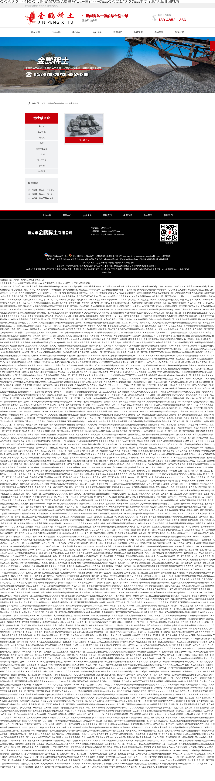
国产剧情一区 (89, 559)
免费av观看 (173, 503)
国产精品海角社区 (169, 585)
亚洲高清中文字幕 (49, 760)
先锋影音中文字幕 (155, 753)
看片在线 (64, 532)
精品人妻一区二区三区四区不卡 (46, 661)
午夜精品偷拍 (87, 575)
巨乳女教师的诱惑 (75, 539)
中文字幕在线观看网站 (151, 572)
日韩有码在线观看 (153, 559)
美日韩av (89, 378)
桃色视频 (71, 437)
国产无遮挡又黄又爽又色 (87, 437)
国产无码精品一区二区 (82, 677)
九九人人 (84, 661)
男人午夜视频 (179, 555)
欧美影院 (173, 549)
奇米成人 (156, 582)
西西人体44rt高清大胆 (22, 664)
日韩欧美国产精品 (193, 542)
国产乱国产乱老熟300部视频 (179, 457)
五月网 (53, 470)
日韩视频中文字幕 (81, 348)
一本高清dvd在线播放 (96, 766)
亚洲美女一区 (127, 513)
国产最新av (10, 756)
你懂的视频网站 (201, 309)
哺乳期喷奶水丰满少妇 (48, 523)
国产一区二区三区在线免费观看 (185, 654)
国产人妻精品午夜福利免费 (68, 549)
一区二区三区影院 (17, 555)
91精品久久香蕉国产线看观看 (38, 453)
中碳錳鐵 (41, 183)
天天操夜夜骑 (107, 625)
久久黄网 (36, 509)
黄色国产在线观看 (156, 473)
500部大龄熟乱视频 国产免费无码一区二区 (121, 532)
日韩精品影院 (209, 305)
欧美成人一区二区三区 (44, 644)
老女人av (131, 421)
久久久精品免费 (53, 615)
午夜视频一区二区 (9, 536)
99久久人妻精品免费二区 (141, 493)
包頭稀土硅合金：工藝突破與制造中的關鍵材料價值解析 (43, 202)
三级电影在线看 (158, 611)
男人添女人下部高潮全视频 (198, 371)
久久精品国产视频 (137, 519)
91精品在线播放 (180, 631)
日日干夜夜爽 (11, 667)
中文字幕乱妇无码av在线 (122, 407)
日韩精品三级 (145, 555)
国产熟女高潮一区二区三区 (17, 592)
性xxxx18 (76, 526)
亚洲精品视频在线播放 (135, 569)
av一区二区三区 (51, 332)
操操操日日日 (38, 309)
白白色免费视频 (74, 480)
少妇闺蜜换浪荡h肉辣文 (66, 700)
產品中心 (76, 32)
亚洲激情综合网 (42, 690)
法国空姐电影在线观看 (69, 427)
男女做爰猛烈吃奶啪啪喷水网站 (113, 658)
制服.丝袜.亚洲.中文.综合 (134, 559)
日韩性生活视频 (192, 552)
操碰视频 (198, 575)
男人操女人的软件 (190, 411)
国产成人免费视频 (201, 447)
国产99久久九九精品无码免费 (38, 750)
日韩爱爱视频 (74, 681)
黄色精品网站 (141, 753)
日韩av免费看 (55, 302)
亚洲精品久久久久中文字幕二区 (36, 312)
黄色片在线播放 (76, 572)
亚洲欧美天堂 (26, 348)
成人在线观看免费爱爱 (24, 500)
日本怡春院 (90, 486)
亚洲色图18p (177, 644)
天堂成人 (114, 355)
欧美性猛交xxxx (130, 644)
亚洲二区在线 (122, 335)
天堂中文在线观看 (13, 523)
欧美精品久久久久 (127, 592)
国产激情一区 (6, 299)
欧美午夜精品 (178, 519)
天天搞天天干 (98, 542)
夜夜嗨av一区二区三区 (175, 769)
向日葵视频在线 (125, 319)
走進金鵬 (56, 32)
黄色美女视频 (172, 730)
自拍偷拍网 (189, 733)
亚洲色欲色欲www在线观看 (135, 384)
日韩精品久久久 (176, 338)
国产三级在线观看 (38, 592)
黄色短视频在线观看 (137, 496)
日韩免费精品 (64, 760)
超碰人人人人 (17, 588)
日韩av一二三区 (193, 559)
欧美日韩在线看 (135, 434)
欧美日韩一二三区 (96, 667)
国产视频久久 (73, 305)
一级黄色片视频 (115, 644)
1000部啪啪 (92, 322)
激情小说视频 (46, 605)
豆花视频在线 (154, 644)
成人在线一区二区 (163, 345)
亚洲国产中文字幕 (137, 470)
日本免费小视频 (158, 730)
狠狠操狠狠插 (182, 500)
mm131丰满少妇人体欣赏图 (121, 638)
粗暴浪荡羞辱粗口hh (43, 536)
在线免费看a (143, 388)
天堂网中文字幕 (124, 430)
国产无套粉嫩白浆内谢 (99, 661)
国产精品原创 (61, 644)
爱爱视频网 (195, 740)
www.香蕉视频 (15, 621)
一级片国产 (75, 743)
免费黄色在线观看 (142, 611)
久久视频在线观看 (132, 572)
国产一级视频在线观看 (146, 427)
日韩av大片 (132, 536)
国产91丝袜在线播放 (116, 743)
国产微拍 (54, 355)
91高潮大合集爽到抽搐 (10, 470)
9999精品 (109, 707)
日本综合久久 (86, 490)
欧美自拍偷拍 (159, 328)
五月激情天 (8, 500)
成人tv (40, 342)
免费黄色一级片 (47, 776)
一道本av (25, 740)
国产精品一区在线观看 (80, 319)
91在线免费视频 (154, 424)
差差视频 (11, 532)
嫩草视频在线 (34, 753)
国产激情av (107, 299)
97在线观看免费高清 (133, 345)
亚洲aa (149, 746)
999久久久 (189, 546)
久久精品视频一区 (185, 381)
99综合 (80, 651)
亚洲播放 (31, 328)
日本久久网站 (191, 519)
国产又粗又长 (73, 631)
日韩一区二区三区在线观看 (20, 424)
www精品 (119, 690)
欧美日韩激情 (159, 750)
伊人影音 (209, 384)
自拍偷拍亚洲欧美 (202, 720)
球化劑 (41, 162)
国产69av (103, 309)
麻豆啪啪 (165, 496)
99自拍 (38, 539)
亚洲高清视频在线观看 (167, 427)
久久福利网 (191, 628)
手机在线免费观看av (60, 325)
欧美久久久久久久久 (206, 638)
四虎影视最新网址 (158, 457)
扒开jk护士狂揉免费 (56, 417)
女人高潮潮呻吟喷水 (154, 720)
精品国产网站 (164, 595)
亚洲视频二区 (147, 328)
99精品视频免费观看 (159, 483)
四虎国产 (137, 348)
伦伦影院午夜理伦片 (40, 355)
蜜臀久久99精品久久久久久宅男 (56, 730)
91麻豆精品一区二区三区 (14, 546)
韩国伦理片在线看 (95, 371)
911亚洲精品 (44, 565)
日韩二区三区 (39, 625)
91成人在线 (179, 513)
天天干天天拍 (132, 743)
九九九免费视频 (183, 690)
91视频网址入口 (57, 424)
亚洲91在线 (86, 750)
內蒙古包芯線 (132, 272)
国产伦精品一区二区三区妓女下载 (14, 434)
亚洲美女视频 (17, 477)
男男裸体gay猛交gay (174, 766)
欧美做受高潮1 (88, 740)
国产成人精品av (125, 509)
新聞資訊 (117, 32)
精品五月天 (193, 602)
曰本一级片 (29, 588)
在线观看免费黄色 (70, 302)
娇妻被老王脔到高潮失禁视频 (89, 299)
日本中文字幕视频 (189, 378)
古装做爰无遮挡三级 (33, 736)
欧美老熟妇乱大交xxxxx (73, 546)
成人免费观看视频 (161, 621)
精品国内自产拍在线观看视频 (88, 579)
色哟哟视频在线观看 (148, 595)
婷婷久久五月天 (75, 457)
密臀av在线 (116, 391)
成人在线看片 (104, 549)
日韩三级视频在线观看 (145, 592)
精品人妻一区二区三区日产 (65, 717)
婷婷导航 (49, 631)
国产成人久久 (143, 687)
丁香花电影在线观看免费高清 (59, 658)
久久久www (10, 338)
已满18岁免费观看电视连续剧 (155, 358)
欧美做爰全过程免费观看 (14, 483)
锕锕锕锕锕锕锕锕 (38, 516)
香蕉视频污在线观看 (45, 328)
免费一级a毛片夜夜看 (172, 315)
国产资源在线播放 (50, 585)
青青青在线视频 (129, 457)
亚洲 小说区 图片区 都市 (83, 611)
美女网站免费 (165, 332)
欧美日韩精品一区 (114, 351)
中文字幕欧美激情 (143, 539)
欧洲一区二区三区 (187, 710)
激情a (159, 677)
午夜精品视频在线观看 (135, 302)
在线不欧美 (69, 763)
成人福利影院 (70, 727)
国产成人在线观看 (200, 398)
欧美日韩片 (116, 437)
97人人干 (79, 756)
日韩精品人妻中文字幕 (34, 569)
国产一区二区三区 (73, 411)
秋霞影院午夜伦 (91, 473)
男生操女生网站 (74, 312)
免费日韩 (38, 766)
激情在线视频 (117, 598)
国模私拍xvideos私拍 (184, 664)
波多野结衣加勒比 (30, 523)
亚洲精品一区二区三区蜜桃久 (92, 516)
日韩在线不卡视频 (55, 727)
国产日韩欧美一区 (103, 407)
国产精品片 (43, 677)
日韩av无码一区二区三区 (189, 549)
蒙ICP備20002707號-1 (58, 268)
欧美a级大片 (195, 634)
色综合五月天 (180, 299)
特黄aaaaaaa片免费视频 (118, 470)
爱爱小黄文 (204, 407)
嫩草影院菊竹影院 (67, 391)
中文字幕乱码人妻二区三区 (119, 338)
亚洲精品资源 (17, 766)
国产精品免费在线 (24, 532)
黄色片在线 (179, 720)
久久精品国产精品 (21, 490)
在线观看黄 (105, 526)
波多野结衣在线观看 (53, 490)
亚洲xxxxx (146, 309)
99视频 (88, 444)
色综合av (121, 687)
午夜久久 (171, 552)
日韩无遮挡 (40, 743)
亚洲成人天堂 (138, 338)
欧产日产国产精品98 (145, 421)
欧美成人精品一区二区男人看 (58, 569)
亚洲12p (134, 483)
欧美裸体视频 (120, 371)
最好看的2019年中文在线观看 (88, 625)
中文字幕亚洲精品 (127, 355)
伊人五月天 (12, 460)
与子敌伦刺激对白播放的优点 (53, 480)
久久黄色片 (190, 526)
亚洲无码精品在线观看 (94, 756)
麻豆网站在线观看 (96, 634)
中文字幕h (135, 736)
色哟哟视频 (60, 733)
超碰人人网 (196, 592)
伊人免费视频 (26, 720)
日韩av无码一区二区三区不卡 (79, 641)
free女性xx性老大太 (179, 388)
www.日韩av (166, 773)
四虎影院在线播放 (52, 532)
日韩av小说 (153, 332)
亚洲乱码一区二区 (126, 763)
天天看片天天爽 (62, 319)
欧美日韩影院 (39, 546)
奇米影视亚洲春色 (39, 417)
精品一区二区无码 (77, 500)
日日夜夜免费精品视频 (192, 335)
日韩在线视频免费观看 (121, 684)
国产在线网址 (166, 631)
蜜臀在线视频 (26, 661)
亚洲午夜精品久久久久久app (118, 500)
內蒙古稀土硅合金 (102, 272)
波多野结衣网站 (49, 634)
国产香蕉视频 (129, 750)
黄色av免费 (208, 427)
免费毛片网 (34, 611)
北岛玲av (4, 621)
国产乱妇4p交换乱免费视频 (40, 638)
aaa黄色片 (168, 720)
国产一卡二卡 (187, 309)
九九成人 (74, 582)
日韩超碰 (62, 579)
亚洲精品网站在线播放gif (18, 516)
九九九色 (70, 542)
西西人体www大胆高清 (101, 480)
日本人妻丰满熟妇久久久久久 (44, 579)
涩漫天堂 (91, 401)
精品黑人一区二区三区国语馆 (83, 509)
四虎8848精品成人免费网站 (86, 398)
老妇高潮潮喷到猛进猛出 (36, 707)
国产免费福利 (201, 730)
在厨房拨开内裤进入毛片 (22, 552)
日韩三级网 (23, 611)
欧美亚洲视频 (161, 503)
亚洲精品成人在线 (24, 338)
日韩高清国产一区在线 (172, 572)
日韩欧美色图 (80, 463)
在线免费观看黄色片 (88, 467)
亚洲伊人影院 (162, 453)
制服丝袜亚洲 (46, 753)
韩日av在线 (103, 595)
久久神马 (58, 621)
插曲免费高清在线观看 (162, 555)
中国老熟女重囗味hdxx (149, 631)
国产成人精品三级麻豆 (179, 621)
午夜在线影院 (63, 769)
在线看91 (57, 404)
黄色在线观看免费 (13, 733)
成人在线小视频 (187, 618)
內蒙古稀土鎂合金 (118, 272)
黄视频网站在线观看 (88, 631)
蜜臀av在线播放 (68, 447)
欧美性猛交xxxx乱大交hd (90, 302)
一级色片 (135, 608)
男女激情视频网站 (85, 700)
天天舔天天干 (154, 365)
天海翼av (65, 582)
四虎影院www (87, 743)
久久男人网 (16, 625)
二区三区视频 (123, 493)
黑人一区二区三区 (79, 766)
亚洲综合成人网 (33, 361)
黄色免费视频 (202, 713)
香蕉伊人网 (82, 430)
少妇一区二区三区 (41, 424)
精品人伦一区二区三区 (118, 424)
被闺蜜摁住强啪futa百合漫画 (72, 720)
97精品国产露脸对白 (22, 440)
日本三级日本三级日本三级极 (120, 342)
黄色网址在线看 (66, 355)
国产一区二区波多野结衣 (11, 322)
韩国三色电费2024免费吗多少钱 (80, 345)
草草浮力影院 (99, 565)
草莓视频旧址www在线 (49, 503)
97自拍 (188, 384)
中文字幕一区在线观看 (196, 299)
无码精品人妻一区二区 (17, 371)
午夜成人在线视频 (75, 592)
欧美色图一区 (28, 322)
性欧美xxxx (183, 641)
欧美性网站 (79, 486)
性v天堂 (37, 648)
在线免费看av (95, 414)
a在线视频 (151, 677)
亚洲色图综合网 (149, 348)
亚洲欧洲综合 (59, 638)
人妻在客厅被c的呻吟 (123, 348)
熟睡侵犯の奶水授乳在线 (55, 641)
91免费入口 (172, 602)
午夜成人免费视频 (168, 381)
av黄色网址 (174, 592)
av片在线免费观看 (57, 618)
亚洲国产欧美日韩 (120, 440)
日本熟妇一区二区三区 (42, 697)
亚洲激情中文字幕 (160, 740)
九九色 (69, 348)
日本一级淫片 (186, 342)
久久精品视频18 (40, 315)
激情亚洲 (70, 605)
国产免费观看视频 (84, 361)
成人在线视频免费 (74, 417)
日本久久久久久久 (87, 523)
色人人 (162, 319)
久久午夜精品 (62, 773)
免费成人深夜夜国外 (20, 332)
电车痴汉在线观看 (198, 470)
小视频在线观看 (80, 654)
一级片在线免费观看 (93, 532)
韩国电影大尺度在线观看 (125, 427)
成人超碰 (129, 332)
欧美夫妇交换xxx (34, 730)
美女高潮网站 (58, 750)
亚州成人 (78, 506)
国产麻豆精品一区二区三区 (39, 513)
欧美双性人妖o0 (189, 493)
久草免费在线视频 (74, 733)
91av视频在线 (159, 325)
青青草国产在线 (40, 595)
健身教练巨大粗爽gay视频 (112, 302)
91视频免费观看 (173, 378)
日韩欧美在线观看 (78, 371)
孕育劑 (41, 176)
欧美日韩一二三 (34, 430)
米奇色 (140, 690)
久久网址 (97, 753)
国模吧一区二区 (69, 430)
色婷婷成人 (138, 562)
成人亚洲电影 (179, 348)
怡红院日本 (190, 467)
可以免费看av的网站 (196, 631)
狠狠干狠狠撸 (106, 328)
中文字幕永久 (86, 605)
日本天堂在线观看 (164, 407)
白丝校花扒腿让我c (138, 473)
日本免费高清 (143, 674)
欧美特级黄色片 (110, 430)
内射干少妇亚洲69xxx (114, 634)
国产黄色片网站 (37, 427)
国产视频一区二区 (104, 401)
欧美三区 (20, 569)
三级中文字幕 (91, 477)
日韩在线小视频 (62, 335)
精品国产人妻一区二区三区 (166, 756)
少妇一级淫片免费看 (149, 516)
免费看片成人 (28, 690)
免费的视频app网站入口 (168, 398)
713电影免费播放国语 (205, 467)
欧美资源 (158, 605)
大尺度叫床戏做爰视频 (26, 756)
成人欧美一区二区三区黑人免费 (174, 506)
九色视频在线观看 (196, 760)
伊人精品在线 (134, 312)
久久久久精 (99, 575)
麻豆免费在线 (146, 736)
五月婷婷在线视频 (52, 388)
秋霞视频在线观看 (80, 358)
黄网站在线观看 (193, 539)
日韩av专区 (182, 450)
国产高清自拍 (169, 463)
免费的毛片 (163, 338)
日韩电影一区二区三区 (138, 365)
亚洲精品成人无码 (25, 595)
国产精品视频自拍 (105, 427)
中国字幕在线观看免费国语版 (46, 529)
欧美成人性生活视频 (163, 421)
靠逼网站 (57, 430)
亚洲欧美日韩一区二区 (21, 309)
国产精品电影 (43, 526)
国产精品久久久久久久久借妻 (83, 769)
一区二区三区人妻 (169, 437)
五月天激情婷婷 (25, 404)
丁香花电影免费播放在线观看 (195, 325)
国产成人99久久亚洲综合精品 (43, 365)
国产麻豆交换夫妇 (75, 555)
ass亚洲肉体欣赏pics (197, 648)
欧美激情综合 (29, 618)
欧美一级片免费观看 (162, 562)
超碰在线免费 (60, 552)
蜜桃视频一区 (183, 740)
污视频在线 (143, 322)
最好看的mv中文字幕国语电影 (113, 315)
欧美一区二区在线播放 (198, 440)
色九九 (159, 651)
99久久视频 (151, 470)
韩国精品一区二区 (135, 305)
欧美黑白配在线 (182, 687)
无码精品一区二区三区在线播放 (200, 473)
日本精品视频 (151, 460)
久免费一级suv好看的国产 (42, 572)
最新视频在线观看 (136, 565)
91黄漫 (99, 486)
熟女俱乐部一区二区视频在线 (169, 684)
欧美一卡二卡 (11, 345)
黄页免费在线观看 (120, 480)
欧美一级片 (125, 608)
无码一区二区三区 (130, 506)
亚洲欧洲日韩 (172, 750)
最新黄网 (86, 562)
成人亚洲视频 (83, 351)
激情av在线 (62, 740)
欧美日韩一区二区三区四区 (44, 555)
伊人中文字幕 (78, 713)
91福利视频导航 (56, 677)
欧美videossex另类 (25, 460)
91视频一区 (162, 444)
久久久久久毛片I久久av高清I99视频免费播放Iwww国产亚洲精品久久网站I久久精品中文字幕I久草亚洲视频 (45, 296)
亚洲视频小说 (186, 615)
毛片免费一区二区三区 (132, 618)
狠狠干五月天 (58, 322)
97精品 (195, 569)
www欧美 (203, 654)
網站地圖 (167, 268)
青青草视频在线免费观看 (75, 424)
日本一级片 (78, 602)
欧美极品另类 (90, 572)
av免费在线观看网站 (148, 661)
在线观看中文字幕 (30, 299)
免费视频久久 (121, 358)
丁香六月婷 (95, 447)
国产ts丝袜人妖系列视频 (98, 779)
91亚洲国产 (205, 549)
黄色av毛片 (62, 667)
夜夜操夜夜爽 (149, 697)
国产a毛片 (182, 602)
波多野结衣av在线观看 (116, 421)
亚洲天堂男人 (80, 328)
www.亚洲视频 (49, 740)
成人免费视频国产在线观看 (184, 773)
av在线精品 (82, 727)
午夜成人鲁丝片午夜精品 (20, 572)
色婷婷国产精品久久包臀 (110, 463)
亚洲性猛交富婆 (100, 342)
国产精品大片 (19, 684)
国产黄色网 (198, 391)
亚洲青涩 (174, 658)
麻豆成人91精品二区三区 (103, 490)
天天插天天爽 (205, 602)
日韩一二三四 (87, 529)
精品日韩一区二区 (32, 769)
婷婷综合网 (204, 661)
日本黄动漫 (123, 555)
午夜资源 (176, 516)
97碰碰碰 (181, 585)
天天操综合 (75, 529)
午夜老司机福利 (168, 467)
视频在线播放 (185, 625)
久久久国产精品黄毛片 (157, 602)
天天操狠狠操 (11, 414)
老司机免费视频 (37, 631)
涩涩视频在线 (19, 506)
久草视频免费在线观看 (46, 486)
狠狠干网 (175, 618)
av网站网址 (58, 536)
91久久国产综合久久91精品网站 (96, 325)
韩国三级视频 (78, 444)
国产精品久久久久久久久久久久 (161, 704)
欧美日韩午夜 (208, 355)
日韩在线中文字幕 (15, 503)
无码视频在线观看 (107, 335)
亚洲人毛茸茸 (13, 628)
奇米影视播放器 (133, 299)
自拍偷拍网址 (79, 381)
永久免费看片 (90, 506)
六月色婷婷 (22, 480)
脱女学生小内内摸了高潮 (201, 690)
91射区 (178, 358)
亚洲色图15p (89, 421)
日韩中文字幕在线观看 (56, 592)
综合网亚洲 (106, 753)
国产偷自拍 (47, 430)
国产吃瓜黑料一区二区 (135, 378)
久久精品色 (110, 723)
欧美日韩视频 (198, 516)
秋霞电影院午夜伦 (151, 713)
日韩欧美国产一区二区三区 (111, 582)
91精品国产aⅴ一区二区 (93, 733)
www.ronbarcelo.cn (140, 268)
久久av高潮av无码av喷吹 (45, 463)
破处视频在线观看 (137, 486)
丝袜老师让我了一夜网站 (35, 615)
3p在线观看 (146, 641)
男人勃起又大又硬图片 (95, 713)
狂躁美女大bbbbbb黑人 (32, 634)
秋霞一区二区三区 (36, 371)
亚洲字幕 (183, 319)
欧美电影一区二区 (174, 325)
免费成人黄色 (154, 500)
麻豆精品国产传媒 (84, 608)
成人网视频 (157, 641)
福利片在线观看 (33, 473)
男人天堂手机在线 (144, 750)
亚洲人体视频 (195, 355)
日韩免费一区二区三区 (135, 634)
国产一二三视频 (170, 641)
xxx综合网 (188, 727)
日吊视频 (102, 467)
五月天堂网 (150, 407)
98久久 (62, 503)
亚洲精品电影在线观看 (157, 710)
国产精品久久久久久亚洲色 (48, 654)
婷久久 (168, 526)
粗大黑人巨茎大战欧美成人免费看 (193, 374)
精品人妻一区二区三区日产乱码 (136, 450)
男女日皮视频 (160, 430)
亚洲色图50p (48, 319)
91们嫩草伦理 (180, 776)
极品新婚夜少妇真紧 (75, 378)
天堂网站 (192, 486)
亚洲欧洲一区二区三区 (43, 338)
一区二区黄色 (13, 661)
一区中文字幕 (116, 618)
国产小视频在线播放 (130, 602)
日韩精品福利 (61, 539)
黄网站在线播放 (202, 733)
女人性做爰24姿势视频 (172, 746)
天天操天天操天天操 (66, 634)
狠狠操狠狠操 (28, 760)
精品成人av (38, 532)
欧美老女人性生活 (201, 615)
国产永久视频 (172, 648)
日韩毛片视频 (75, 562)
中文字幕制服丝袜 (92, 602)
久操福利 (30, 644)
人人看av (129, 381)
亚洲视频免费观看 (201, 704)
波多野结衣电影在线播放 (200, 394)
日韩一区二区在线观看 (195, 677)
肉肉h (9, 631)
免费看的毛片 (41, 500)
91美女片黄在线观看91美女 (136, 628)
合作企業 (97, 32)
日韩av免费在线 (184, 671)
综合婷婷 (148, 562)
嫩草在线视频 (151, 338)
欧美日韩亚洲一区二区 (36, 506)
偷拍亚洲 (117, 539)
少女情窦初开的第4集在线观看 (160, 513)
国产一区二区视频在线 (126, 717)
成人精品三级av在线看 (119, 595)
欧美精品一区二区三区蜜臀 (156, 417)
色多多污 (170, 328)
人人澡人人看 (46, 713)
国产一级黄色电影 (22, 496)
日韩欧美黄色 (135, 447)
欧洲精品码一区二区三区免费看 (161, 401)
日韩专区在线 (104, 437)
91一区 (79, 519)
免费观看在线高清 (74, 342)
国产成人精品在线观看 (78, 667)
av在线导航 (122, 467)
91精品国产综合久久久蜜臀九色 (46, 582)
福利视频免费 (15, 368)
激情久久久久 (208, 388)
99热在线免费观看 (148, 299)
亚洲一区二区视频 (52, 720)
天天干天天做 (97, 417)
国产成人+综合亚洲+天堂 (60, 358)
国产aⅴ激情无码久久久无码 (97, 638)
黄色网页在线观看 (167, 723)
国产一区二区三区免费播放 (151, 608)
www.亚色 (173, 483)
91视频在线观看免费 (84, 690)
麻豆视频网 (48, 493)
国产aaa (201, 332)
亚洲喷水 (88, 539)
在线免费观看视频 (73, 750)
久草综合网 (97, 605)
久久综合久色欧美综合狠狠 (173, 628)
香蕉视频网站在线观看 (28, 421)
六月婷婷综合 (95, 368)
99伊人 (130, 588)
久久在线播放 (172, 674)
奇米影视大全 (48, 374)
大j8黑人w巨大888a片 (58, 575)
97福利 (50, 621)
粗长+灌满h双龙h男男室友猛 (26, 651)
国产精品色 (22, 447)
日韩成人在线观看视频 (156, 368)
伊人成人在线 (193, 707)
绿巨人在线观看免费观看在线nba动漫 (186, 305)
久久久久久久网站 (38, 434)
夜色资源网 (44, 437)
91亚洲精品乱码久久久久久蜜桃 (197, 644)
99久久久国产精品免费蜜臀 (150, 463)
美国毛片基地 (194, 351)
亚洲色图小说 (209, 532)
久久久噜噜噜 (86, 526)
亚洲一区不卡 (49, 736)
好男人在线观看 (108, 615)
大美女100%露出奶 (88, 427)
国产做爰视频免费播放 (158, 529)
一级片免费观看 (91, 674)
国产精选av (131, 687)
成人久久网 (192, 651)
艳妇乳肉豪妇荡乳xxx (25, 562)
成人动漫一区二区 (88, 496)
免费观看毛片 (63, 743)
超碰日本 (7, 394)
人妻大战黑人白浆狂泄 (178, 394)
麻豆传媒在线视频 (32, 477)
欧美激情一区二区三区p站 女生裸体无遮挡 (81, 621)
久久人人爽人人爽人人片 (173, 677)
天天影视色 (25, 417)
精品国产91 (135, 516)
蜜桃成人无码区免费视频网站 (67, 710)
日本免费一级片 (29, 444)
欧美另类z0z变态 (78, 648)
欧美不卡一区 (71, 513)
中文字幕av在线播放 (86, 723)
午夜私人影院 (198, 523)
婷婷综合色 (151, 569)
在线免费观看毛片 (127, 651)
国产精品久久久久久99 (111, 681)
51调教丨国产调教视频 (169, 404)
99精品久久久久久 (206, 378)
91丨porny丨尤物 (136, 621)
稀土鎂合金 (41, 169)
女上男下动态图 (37, 332)
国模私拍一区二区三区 (49, 421)
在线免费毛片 (140, 638)
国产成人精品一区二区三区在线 (122, 700)
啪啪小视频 (87, 457)
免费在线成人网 (62, 371)
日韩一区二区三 (83, 746)
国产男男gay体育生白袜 (112, 368)
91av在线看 (142, 710)
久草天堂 (201, 486)
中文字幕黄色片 (134, 358)
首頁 (43, 103)
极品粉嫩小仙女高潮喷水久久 (95, 519)
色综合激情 (18, 391)
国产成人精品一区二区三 (164, 736)
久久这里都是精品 (46, 335)
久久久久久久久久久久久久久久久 (78, 536)
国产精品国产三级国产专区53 (159, 519)
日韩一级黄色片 (96, 358)
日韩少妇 (204, 694)
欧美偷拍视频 (179, 407)
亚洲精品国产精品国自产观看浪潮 (14, 407)
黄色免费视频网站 (86, 704)
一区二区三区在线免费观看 (91, 332)
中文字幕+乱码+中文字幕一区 (147, 381)
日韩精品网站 (99, 361)
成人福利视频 (17, 302)
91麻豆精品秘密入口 (118, 496)
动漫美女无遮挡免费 (100, 746)
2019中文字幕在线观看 (183, 322)
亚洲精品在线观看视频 (115, 667)
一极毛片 (132, 440)
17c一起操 (24, 427)
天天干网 (180, 552)
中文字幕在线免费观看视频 (98, 598)
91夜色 (95, 444)
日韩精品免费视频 (55, 407)
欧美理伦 (140, 460)
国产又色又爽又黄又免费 (181, 447)
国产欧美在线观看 (139, 500)
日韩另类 (100, 723)
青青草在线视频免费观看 (51, 361)
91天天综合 (16, 760)
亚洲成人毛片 (185, 523)
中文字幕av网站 (91, 493)
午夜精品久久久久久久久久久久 (168, 490)
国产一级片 (170, 611)
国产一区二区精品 (93, 546)
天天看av (62, 437)
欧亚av (198, 756)
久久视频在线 (202, 776)
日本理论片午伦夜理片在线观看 (155, 447)
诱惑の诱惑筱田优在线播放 (185, 638)
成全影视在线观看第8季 (97, 424)
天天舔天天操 (168, 424)
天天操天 (69, 328)
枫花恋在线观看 (193, 585)
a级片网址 (95, 315)
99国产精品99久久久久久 (192, 480)
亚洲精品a (142, 644)
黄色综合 (194, 328)
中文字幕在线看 (164, 384)
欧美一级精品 (36, 493)
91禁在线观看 (105, 434)
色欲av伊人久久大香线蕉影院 (79, 374)
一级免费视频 (73, 450)
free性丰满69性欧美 (153, 477)
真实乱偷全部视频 (167, 707)
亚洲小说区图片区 (109, 546)
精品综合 (96, 588)
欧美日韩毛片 (74, 575)
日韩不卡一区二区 (106, 322)
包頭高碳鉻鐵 (152, 272)
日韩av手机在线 (154, 496)
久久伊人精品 (185, 398)
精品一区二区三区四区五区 (191, 605)
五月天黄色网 (85, 388)
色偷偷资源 (27, 398)
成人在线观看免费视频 (63, 628)
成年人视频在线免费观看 (81, 730)
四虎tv (171, 358)
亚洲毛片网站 (128, 539)
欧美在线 (189, 720)
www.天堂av (67, 694)
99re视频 (205, 634)
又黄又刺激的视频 (135, 625)
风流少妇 (112, 641)
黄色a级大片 (203, 414)
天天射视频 (193, 763)
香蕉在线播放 (58, 368)
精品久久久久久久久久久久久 (115, 486)
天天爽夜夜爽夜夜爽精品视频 (151, 694)
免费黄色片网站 (33, 483)
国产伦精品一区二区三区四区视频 (73, 414)
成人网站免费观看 (34, 519)
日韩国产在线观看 (123, 648)
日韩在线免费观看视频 (57, 434)
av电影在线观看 (99, 411)
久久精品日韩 (193, 437)
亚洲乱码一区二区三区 (192, 684)
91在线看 (9, 651)
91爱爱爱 (13, 358)
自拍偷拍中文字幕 (165, 348)
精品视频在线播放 (86, 585)
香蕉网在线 (58, 753)
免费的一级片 (168, 588)
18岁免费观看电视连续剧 (54, 342)
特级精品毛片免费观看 (184, 579)
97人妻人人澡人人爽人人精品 (107, 513)
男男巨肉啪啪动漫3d (116, 671)
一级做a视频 (66, 654)
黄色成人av (132, 756)
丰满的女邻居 (143, 457)
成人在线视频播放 (98, 319)
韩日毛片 (97, 457)
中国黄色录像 (97, 562)
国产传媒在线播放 (135, 615)
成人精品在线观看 (11, 467)
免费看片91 (141, 552)
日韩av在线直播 (163, 569)
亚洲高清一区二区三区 (127, 549)
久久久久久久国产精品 (134, 598)
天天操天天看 (52, 394)
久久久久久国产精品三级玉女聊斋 (139, 503)
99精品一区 (160, 671)
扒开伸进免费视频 (55, 674)
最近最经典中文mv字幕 (155, 378)
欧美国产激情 (112, 611)
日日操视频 (67, 404)
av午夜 (153, 733)
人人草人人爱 (182, 463)
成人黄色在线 (92, 644)
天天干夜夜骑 (75, 773)
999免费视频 (146, 411)
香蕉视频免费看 (37, 490)
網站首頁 (35, 32)
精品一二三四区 (70, 407)
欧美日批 (53, 437)
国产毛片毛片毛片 (110, 483)
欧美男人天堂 (128, 727)
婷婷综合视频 (150, 453)
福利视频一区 (122, 447)
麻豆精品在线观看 (34, 684)
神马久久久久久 (52, 427)
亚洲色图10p (94, 615)
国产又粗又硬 (84, 365)
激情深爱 (26, 365)
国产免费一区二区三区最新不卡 (180, 667)
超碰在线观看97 (79, 569)
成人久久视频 (195, 463)
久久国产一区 (124, 575)
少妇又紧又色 (71, 723)
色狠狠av (21, 536)
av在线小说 (106, 684)
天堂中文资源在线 (165, 299)
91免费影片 (121, 394)
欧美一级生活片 (31, 503)
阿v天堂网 (63, 523)
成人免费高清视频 (182, 582)
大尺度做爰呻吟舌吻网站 (77, 671)
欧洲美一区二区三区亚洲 (75, 598)
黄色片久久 (47, 687)
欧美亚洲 (70, 579)
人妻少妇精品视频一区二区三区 (59, 602)
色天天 (3, 460)
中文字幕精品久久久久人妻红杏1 (123, 779)
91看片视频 (142, 526)
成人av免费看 (33, 598)
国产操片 (65, 661)
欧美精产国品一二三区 (114, 332)
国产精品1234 (155, 467)
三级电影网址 (95, 483)
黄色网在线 (51, 516)
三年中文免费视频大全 (50, 447)
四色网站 (36, 605)
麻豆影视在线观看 (200, 608)
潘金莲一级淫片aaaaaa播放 (124, 401)
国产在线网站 (26, 509)
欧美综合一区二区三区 (111, 602)
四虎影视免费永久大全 (67, 351)
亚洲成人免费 (100, 743)
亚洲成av (61, 348)
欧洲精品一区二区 (41, 398)
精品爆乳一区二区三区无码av (123, 526)
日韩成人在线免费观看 (28, 358)
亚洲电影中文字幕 (165, 361)
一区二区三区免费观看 (107, 404)
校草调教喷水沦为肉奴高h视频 (188, 401)
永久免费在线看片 (184, 704)
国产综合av (183, 648)
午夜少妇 (166, 388)
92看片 (109, 677)
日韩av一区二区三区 (69, 388)
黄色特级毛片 (168, 559)
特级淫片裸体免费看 (98, 671)
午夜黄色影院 (116, 384)
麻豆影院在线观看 (66, 625)
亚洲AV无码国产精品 (105, 523)
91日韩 (83, 401)
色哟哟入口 (144, 483)
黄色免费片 (65, 766)
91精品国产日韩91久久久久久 (68, 776)
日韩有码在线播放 (65, 486)
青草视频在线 (204, 338)
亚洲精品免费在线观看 (156, 552)
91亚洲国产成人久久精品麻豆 (51, 763)
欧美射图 (131, 552)
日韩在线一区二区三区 (60, 648)
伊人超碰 (86, 417)
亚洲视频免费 (124, 404)
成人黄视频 (26, 355)
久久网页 (193, 414)
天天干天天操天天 (11, 776)
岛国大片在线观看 (11, 713)
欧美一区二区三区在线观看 (12, 559)
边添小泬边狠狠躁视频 (189, 503)
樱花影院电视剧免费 (197, 717)
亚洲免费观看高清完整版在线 (199, 477)
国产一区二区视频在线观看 (48, 381)
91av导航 (122, 756)
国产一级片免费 (173, 368)
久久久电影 (119, 378)
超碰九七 (176, 309)
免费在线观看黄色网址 (145, 651)
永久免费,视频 (178, 539)
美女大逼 (86, 315)
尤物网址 (35, 368)
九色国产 (17, 299)
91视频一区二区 (201, 727)
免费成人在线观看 (120, 434)
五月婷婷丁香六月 (129, 542)
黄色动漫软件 (143, 717)
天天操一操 (96, 355)
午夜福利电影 (34, 447)
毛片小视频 (58, 697)
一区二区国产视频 (65, 463)
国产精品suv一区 (135, 658)
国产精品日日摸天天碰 (103, 552)
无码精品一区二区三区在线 (30, 687)
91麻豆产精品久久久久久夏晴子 (144, 404)
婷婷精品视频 (123, 641)
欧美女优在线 (75, 315)
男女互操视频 (155, 628)
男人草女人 (77, 658)
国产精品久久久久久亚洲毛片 (159, 638)
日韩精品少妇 (92, 648)
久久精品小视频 (91, 434)
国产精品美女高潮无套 (138, 467)
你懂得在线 (5, 477)
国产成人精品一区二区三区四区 (185, 562)
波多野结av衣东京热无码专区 (145, 319)
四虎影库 (97, 641)
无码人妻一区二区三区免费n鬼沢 (84, 335)
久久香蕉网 (27, 549)
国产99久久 (133, 555)
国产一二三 (41, 562)
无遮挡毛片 (85, 450)
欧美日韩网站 (30, 302)
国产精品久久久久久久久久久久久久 (45, 694)
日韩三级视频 (157, 575)
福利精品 (131, 766)
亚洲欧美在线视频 (164, 434)
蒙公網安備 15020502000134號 (87, 268)
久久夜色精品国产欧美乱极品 (153, 371)
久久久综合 (87, 312)
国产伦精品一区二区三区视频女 (181, 444)
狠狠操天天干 (98, 374)
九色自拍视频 (181, 486)
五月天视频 (44, 496)
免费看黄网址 (120, 552)
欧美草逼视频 (59, 605)
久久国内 (100, 769)
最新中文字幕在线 (158, 667)
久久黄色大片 (158, 335)
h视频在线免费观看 (177, 417)
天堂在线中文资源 (102, 585)
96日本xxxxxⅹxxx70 (96, 727)
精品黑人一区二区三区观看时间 (74, 615)
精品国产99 (206, 585)
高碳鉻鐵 (41, 134)
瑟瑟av (203, 361)
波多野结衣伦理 (75, 740)
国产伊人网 (101, 421)
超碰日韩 (121, 704)
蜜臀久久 (22, 345)
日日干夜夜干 (204, 506)
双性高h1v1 (5, 332)
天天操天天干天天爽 (66, 756)
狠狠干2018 (34, 779)
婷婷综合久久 (56, 496)
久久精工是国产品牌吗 (178, 302)
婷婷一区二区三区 (202, 322)
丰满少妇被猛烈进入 (62, 687)
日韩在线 (174, 496)
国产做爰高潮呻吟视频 (141, 575)
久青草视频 (95, 348)
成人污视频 (150, 684)
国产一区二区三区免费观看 (174, 477)
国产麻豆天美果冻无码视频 (126, 322)
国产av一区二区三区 (138, 424)
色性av (37, 760)
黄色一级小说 (184, 483)
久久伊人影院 (174, 480)
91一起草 (159, 342)
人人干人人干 (205, 569)
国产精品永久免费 (129, 694)
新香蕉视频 (70, 608)
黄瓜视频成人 (192, 407)
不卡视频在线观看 (82, 355)
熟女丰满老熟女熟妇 (28, 575)
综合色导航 (26, 411)
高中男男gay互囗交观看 (126, 453)
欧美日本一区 (93, 463)
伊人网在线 (119, 529)
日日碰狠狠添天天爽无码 (14, 750)
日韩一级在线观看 (190, 358)
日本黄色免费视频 (113, 727)
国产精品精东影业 (173, 335)
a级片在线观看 (172, 536)
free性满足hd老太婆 (93, 503)
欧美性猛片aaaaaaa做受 (134, 664)
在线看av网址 (197, 457)
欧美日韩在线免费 (28, 381)
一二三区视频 (115, 694)
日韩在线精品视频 (165, 391)
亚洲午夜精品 (41, 457)
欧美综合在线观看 (180, 345)
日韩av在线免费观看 (27, 378)
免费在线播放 (132, 523)
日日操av (156, 585)
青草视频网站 (125, 483)
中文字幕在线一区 (51, 766)
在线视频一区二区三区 (55, 345)
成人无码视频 (57, 684)
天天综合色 (121, 615)
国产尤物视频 (55, 690)
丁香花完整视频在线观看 (196, 513)
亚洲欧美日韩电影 (180, 532)
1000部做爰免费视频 (31, 542)
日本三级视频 (19, 453)
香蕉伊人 (9, 496)
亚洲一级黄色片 (151, 681)
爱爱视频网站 (197, 700)
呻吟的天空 (180, 559)
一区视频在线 (69, 361)
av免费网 (37, 348)
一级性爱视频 (206, 552)
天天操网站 (91, 404)
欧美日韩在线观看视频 (45, 700)
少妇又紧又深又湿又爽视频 (107, 710)
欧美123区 (199, 667)
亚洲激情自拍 (154, 437)
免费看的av (49, 371)
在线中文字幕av (69, 309)
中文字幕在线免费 (128, 398)
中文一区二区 (99, 677)
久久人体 (118, 750)
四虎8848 (63, 299)
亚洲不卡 (183, 496)
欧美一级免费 (121, 490)
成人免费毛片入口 (197, 434)
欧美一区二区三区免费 (192, 315)
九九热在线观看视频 (62, 713)
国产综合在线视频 (30, 773)
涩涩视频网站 (60, 493)
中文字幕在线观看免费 (21, 605)
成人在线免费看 (104, 440)
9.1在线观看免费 (116, 628)
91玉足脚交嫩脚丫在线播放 (23, 457)
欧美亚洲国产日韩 (153, 664)
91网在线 (26, 368)
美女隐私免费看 (182, 328)
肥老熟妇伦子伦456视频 (17, 717)
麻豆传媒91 (108, 733)
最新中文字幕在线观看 (95, 500)
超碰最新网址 (141, 437)
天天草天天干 (149, 345)
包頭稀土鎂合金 (77, 272)
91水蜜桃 (144, 529)
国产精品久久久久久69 (28, 335)
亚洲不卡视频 (9, 746)
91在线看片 (173, 710)
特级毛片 (157, 746)
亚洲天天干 (30, 351)
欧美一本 (71, 299)
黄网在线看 (203, 651)
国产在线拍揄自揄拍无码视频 (190, 427)
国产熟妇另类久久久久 (15, 585)
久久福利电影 (59, 542)
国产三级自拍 (60, 450)
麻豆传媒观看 (153, 763)
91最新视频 (117, 677)
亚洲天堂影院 (14, 677)
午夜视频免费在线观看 (10, 355)
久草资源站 (151, 361)
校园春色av (113, 305)
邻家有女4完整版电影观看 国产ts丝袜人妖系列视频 (81, 394)
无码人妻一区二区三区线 (25, 674)
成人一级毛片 (22, 602)
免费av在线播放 (200, 664)
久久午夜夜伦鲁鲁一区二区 (31, 641)
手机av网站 (141, 361)
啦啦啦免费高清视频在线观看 (157, 305)
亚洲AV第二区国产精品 (204, 618)
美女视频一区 (104, 477)
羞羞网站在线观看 (94, 381)
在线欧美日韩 (47, 509)
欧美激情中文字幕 (158, 674)
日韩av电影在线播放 (107, 493)
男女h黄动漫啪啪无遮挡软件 (19, 697)
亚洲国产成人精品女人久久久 (64, 704)
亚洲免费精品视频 (75, 434)
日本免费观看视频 (71, 496)
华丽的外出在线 (10, 335)
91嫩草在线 (128, 677)
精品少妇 (45, 470)
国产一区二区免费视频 (13, 769)
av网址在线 (208, 605)
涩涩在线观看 (192, 348)
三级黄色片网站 (44, 444)
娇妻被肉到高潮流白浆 (120, 473)
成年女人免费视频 (190, 572)
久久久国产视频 (153, 414)
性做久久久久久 (88, 710)
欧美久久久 (108, 371)
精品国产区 (83, 368)
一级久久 (13, 450)
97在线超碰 (186, 365)
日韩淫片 (38, 374)
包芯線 (41, 127)
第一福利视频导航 (104, 559)
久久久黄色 (168, 700)
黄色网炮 (13, 463)
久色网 (180, 733)
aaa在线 (53, 348)
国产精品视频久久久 (36, 345)
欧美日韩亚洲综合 (152, 351)
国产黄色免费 (46, 611)
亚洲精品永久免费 (43, 322)
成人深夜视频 (200, 766)
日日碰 (211, 430)
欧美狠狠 (182, 437)
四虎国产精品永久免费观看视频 (51, 608)
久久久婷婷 (181, 651)
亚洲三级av (117, 559)
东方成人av (188, 766)
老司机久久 (120, 523)
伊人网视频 (5, 430)
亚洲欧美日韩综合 (71, 490)
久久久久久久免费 (137, 720)
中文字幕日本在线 (133, 325)
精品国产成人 (6, 391)
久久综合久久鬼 (20, 513)
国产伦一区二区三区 (23, 529)
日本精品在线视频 (21, 681)
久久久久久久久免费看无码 (168, 697)
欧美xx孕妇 (52, 500)
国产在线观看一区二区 (108, 773)
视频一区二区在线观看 (155, 565)
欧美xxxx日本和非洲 (56, 671)
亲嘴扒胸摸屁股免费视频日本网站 (128, 760)
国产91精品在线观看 (204, 750)
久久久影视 (185, 592)
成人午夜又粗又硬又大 (44, 588)
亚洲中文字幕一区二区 (139, 480)
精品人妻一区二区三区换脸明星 (32, 414)
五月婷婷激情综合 (84, 707)
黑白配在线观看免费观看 (175, 473)
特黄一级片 (135, 641)
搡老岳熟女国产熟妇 (99, 694)
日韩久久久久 (113, 398)
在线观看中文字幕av (175, 546)
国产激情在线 (171, 565)
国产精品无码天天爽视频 (114, 381)
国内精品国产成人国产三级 (193, 598)
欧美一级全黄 (11, 687)
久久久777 (86, 480)
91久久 (113, 549)
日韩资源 (4, 424)
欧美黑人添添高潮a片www (97, 618)
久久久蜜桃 (44, 358)
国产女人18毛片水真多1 (107, 509)
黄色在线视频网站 (105, 572)
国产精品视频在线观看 (41, 411)
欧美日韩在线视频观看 (30, 713)
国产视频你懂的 (190, 338)
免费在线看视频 (171, 625)
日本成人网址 (22, 746)
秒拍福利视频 (185, 536)
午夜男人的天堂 (143, 730)
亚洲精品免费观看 (13, 384)
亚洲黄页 (17, 444)
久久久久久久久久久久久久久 (156, 615)
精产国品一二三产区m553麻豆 (113, 588)
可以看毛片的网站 (107, 648)
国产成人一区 (178, 384)
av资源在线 (142, 440)
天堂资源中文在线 (128, 710)
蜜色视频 (70, 638)
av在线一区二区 (80, 779)
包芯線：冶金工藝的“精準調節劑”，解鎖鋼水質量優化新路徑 (43, 211)
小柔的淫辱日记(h (98, 351)
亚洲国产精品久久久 (158, 480)
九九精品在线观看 (197, 345)
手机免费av (74, 470)
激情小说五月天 (40, 671)
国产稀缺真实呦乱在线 (189, 674)
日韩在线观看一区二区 (23, 401)
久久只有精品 (205, 348)
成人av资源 (28, 766)
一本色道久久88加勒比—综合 (79, 552)
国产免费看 (60, 374)
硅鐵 (41, 148)
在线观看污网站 (197, 424)
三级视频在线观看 (190, 529)
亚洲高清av (70, 707)
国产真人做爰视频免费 (58, 315)
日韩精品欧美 (164, 618)
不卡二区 (191, 776)
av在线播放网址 (109, 704)
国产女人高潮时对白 (76, 477)
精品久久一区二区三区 (200, 483)
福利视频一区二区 (14, 618)
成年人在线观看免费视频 (107, 651)
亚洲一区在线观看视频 (137, 394)
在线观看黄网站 (23, 493)
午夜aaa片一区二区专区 (17, 638)
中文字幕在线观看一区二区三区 (125, 444)
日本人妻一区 (52, 625)
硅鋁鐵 (41, 141)
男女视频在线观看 (64, 779)
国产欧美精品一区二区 (112, 457)
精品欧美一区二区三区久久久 (187, 361)
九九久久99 (102, 338)
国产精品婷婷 (50, 549)
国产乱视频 (63, 500)
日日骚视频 (119, 569)
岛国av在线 (38, 664)
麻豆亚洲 (155, 509)
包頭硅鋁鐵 (163, 272)
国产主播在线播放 (132, 328)
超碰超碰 (45, 648)
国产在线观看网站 (24, 723)
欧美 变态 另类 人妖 (76, 644)
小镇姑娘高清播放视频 (48, 299)
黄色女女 (149, 430)
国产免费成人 (187, 575)
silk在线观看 (139, 407)
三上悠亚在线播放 (173, 493)
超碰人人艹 (10, 569)
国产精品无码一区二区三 (57, 562)
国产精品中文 (111, 575)
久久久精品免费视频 (10, 641)
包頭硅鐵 (142, 272)
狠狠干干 (201, 493)
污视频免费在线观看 (201, 736)
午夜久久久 (147, 325)
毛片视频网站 (13, 720)
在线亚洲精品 (105, 444)
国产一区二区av (89, 440)
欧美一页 (32, 486)
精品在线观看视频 (144, 654)
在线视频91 (59, 328)
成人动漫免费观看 (135, 315)
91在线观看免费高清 (68, 585)
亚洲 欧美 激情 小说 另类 (71, 559)
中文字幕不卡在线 (130, 463)
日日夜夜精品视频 (89, 776)
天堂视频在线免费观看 (30, 470)
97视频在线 (121, 766)
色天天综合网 (113, 411)
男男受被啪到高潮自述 (104, 345)
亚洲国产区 (174, 615)
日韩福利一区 (143, 733)
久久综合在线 (116, 661)
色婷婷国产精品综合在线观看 (159, 355)
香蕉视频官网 (15, 365)
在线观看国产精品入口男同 (64, 651)
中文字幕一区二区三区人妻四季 (83, 460)
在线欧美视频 (48, 539)
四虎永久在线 (32, 437)
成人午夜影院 (119, 299)
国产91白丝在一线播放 (26, 342)
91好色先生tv (194, 319)
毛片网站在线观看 (59, 312)
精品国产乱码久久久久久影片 (201, 641)
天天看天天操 (131, 388)
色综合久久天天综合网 (32, 733)
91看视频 (63, 681)
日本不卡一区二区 (119, 417)
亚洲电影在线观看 (160, 549)
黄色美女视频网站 (26, 463)
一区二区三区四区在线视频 (51, 598)
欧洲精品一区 (44, 325)
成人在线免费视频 (175, 727)
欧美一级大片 (134, 769)
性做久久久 (209, 457)
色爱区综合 (125, 740)
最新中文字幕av (187, 312)
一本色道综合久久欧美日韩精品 (192, 753)
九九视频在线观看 (86, 513)
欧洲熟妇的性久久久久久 (102, 388)
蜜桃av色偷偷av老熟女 (33, 388)
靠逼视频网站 (6, 388)
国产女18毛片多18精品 (94, 555)
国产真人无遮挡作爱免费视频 (184, 332)
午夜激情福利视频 (85, 717)
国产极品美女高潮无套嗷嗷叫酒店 (200, 555)
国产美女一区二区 (181, 434)
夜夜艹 (96, 526)
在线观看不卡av (14, 542)
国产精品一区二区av (38, 681)
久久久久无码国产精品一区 (48, 559)
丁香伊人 (111, 766)
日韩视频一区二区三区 (147, 398)
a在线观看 (134, 595)
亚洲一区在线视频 (75, 473)
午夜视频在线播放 (200, 671)
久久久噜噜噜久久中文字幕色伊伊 (107, 730)
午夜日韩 (185, 634)
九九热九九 (171, 671)
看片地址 (106, 355)
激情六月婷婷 (9, 526)
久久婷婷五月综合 (172, 575)
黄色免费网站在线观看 (121, 477)
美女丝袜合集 (103, 496)
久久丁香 (119, 345)
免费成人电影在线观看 (189, 694)
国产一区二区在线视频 (74, 674)
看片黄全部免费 (202, 546)
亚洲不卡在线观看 (86, 407)
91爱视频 (110, 690)
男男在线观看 (167, 582)
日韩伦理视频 (159, 536)
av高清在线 (37, 319)
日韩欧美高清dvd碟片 (9, 381)
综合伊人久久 (178, 526)
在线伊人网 (79, 638)
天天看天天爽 (43, 302)
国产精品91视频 (147, 532)
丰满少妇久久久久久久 (133, 351)
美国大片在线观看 (203, 312)
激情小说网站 (111, 555)
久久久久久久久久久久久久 (170, 661)
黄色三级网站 (149, 434)
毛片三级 (203, 430)
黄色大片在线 (149, 671)
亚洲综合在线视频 (34, 585)
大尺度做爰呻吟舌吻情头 (156, 302)
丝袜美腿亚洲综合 (54, 546)
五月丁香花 (69, 588)
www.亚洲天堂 (73, 384)
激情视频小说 (133, 371)
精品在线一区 (26, 582)
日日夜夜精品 (79, 404)
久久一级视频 (100, 690)
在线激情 (172, 740)
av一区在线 (43, 575)
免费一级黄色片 (145, 536)
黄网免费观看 (98, 707)
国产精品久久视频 (17, 707)
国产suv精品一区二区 (57, 457)
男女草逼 (183, 717)
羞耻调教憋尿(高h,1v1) (90, 684)
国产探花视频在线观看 (104, 378)
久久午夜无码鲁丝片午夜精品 (18, 579)
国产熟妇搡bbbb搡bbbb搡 (116, 769)
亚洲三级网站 (46, 651)
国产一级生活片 (44, 467)
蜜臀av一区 (38, 549)
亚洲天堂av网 (159, 648)
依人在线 (191, 450)
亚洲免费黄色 (102, 506)
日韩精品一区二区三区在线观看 (114, 621)
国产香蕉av (8, 440)
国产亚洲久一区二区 (166, 690)
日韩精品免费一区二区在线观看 (100, 569)
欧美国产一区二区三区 (117, 312)
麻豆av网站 (134, 335)
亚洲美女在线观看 (152, 598)
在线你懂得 (12, 325)
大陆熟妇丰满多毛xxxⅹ (90, 681)
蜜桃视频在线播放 (48, 483)
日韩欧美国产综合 (89, 773)
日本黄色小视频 (155, 440)
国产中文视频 (34, 480)
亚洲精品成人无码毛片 (103, 608)
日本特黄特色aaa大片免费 (23, 394)
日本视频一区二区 (17, 519)
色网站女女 (14, 582)
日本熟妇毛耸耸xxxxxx (43, 401)
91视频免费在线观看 (159, 717)
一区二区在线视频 (145, 756)
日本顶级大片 (46, 542)
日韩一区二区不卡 (113, 542)
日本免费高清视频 (139, 776)
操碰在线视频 (198, 384)
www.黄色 (116, 450)
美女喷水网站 (150, 690)
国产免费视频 (13, 417)
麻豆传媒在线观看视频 (144, 342)
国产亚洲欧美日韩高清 (75, 618)
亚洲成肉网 (87, 342)
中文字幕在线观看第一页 (99, 391)
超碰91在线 (113, 592)
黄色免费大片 (145, 506)
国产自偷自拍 (102, 628)
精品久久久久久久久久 (132, 391)
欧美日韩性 (87, 411)
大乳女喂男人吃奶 (172, 608)
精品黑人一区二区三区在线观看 (94, 305)
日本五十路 (51, 743)
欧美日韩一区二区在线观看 (64, 453)
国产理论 (21, 437)
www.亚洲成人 (69, 565)
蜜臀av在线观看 (168, 500)
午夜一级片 (178, 421)
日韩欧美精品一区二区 (69, 332)
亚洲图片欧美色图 (188, 697)
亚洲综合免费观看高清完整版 (53, 477)
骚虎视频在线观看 (198, 368)
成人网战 (107, 450)
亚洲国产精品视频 (186, 730)
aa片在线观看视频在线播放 (26, 565)
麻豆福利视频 (128, 437)
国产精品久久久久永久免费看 (102, 453)
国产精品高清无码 (181, 470)
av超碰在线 (37, 440)
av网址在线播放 (171, 694)
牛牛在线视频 (140, 513)
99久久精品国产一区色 (46, 351)
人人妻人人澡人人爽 (107, 631)
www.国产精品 (169, 651)
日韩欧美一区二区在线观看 (71, 421)
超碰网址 (15, 575)
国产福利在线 (140, 763)
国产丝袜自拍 (146, 335)
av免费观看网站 (111, 562)
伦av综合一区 (82, 634)
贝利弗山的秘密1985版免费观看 (78, 753)
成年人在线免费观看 (171, 634)
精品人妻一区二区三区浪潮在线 (152, 546)
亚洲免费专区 (207, 351)
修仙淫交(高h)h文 (171, 342)
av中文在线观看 (18, 658)
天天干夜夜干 (123, 516)
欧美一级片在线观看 (161, 654)
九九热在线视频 (76, 532)
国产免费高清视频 (186, 756)
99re (77, 605)
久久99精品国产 (171, 753)
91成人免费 (136, 309)
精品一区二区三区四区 (181, 569)
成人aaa (29, 546)
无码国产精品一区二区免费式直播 (51, 378)
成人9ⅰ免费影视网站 (141, 509)
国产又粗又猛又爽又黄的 (87, 309)
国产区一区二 (193, 417)
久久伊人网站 (189, 490)
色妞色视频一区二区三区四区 (54, 473)
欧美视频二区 (19, 361)
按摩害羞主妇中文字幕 (118, 519)
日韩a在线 (152, 384)
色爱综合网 (111, 516)
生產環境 (138, 32)
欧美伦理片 (112, 319)
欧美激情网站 (166, 322)
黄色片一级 (10, 493)
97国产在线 (17, 388)
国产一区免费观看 (189, 743)
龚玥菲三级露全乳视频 (186, 713)
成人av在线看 (41, 727)
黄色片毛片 (85, 697)
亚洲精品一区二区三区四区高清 (173, 763)
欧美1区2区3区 (58, 513)
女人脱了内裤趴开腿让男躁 (200, 500)
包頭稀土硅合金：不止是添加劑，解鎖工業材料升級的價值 (43, 207)
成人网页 (21, 450)
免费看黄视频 (82, 391)
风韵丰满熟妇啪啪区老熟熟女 (150, 700)
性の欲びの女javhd (65, 483)
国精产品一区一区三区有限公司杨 (70, 736)
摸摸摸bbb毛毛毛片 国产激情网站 (159, 486)
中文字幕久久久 (199, 536)
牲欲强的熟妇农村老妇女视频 (160, 776)
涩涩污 (98, 704)
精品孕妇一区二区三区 (100, 365)
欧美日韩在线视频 (48, 769)
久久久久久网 (92, 736)
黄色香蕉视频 (56, 565)
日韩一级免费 (45, 368)
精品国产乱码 (6, 608)
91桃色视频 (196, 588)
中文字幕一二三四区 (183, 391)
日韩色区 (46, 684)
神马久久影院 (129, 730)
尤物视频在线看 (83, 447)
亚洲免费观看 (172, 319)
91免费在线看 (15, 740)
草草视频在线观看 (89, 549)
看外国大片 (114, 460)
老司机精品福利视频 (128, 414)
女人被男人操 (158, 523)
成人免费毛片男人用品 (168, 374)
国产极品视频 (58, 411)
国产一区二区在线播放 (197, 658)
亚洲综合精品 (142, 766)
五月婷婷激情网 (118, 325)
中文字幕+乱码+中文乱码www (192, 509)
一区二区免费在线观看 (96, 720)
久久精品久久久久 (190, 661)
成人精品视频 (46, 628)
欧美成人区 (12, 378)
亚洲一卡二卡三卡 (25, 315)
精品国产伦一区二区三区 (196, 769)
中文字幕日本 (67, 381)
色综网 (187, 430)
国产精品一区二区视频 (176, 371)
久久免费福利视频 (148, 444)
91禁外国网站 (72, 467)
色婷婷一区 (186, 516)
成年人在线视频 (141, 332)
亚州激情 (30, 539)
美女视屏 (195, 430)
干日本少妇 (100, 611)
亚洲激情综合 (114, 654)
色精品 (107, 417)
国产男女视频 (195, 388)
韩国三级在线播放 (169, 414)
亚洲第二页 (65, 529)
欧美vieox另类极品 (107, 674)
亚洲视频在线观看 (163, 532)
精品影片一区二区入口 (65, 519)
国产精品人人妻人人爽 (97, 654)
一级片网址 (118, 328)
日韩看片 (193, 506)
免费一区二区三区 (27, 704)
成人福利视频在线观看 (129, 773)
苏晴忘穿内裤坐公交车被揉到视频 (120, 374)
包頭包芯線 (89, 272)
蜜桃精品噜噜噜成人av (126, 674)
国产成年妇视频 (25, 319)
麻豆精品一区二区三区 (46, 756)
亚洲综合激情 (162, 592)
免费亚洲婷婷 (63, 470)
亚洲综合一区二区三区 (141, 740)
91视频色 (147, 582)
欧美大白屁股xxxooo (68, 595)
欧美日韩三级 (96, 450)
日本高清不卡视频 (38, 407)
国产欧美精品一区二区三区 (95, 592)
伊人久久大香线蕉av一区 (34, 391)
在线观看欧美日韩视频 (103, 760)
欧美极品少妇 (155, 388)
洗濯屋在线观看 (172, 523)
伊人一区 (12, 727)
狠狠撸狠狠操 (76, 325)
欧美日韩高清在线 (196, 302)
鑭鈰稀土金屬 (41, 155)
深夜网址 (23, 486)
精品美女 (123, 305)
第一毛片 (154, 687)
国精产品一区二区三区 (63, 338)
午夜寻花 (59, 588)
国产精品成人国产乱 (185, 611)
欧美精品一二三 (149, 391)
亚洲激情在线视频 (91, 658)
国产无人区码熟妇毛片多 (127, 631)
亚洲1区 (73, 365)
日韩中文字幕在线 (25, 710)
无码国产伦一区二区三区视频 (54, 305)
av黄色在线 (62, 555)
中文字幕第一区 (182, 424)
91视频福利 (75, 661)
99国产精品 (40, 394)
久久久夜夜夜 (68, 690)
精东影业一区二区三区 (162, 309)
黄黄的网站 (30, 559)
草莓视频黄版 (93, 328)
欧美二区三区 (90, 651)
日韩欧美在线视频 (181, 355)
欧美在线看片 (52, 391)
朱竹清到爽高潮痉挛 (153, 315)
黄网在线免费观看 (56, 707)
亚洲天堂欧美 (202, 526)
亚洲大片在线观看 (28, 467)
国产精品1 (73, 523)
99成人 (143, 602)
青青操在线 (119, 388)
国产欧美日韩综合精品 (171, 598)
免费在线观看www (165, 470)
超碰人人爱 (122, 565)
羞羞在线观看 (138, 430)
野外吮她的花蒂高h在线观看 (21, 374)
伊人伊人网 (140, 355)
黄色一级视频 (158, 493)
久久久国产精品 (18, 539)
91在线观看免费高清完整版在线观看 (48, 723)
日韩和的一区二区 (122, 579)
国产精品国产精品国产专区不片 (93, 470)
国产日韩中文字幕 (19, 753)
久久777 (185, 453)
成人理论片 (165, 644)
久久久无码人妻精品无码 (76, 322)
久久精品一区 (71, 368)
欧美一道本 (64, 460)
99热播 (140, 453)
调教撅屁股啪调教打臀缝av (108, 740)
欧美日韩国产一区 (11, 671)
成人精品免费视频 (47, 773)
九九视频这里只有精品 (106, 687)
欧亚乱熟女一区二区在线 (134, 368)
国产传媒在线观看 (186, 750)
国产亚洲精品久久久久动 (40, 746)
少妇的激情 (10, 602)
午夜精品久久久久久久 (142, 648)
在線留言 (159, 32)
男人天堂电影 (107, 348)
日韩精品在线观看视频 (149, 707)
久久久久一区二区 (142, 588)
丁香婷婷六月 (40, 460)
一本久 (116, 608)
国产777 (45, 348)
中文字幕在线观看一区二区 (24, 608)
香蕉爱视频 (8, 598)
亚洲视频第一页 (176, 460)
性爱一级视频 (196, 621)
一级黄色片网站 (14, 690)
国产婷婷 (165, 365)
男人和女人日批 (197, 453)
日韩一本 (30, 536)
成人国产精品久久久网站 (68, 516)
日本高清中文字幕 (207, 328)
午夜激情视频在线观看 (43, 404)
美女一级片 (41, 674)
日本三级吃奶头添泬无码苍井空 (35, 384)
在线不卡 (103, 644)
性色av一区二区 (95, 430)
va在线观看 (186, 608)
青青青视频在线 (26, 648)
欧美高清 (4, 358)
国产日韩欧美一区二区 (30, 628)
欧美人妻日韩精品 (85, 565)
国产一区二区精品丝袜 (130, 411)
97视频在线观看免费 (15, 351)
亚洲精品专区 (168, 664)
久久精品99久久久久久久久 (119, 309)
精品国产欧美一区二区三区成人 (83, 664)
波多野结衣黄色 (125, 562)
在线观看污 (5, 753)
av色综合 (180, 467)
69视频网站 (175, 365)
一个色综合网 (52, 414)
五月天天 (185, 368)
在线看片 (19, 615)
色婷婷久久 (155, 773)
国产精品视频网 (108, 447)
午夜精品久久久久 (187, 404)
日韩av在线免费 (12, 348)
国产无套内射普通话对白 (103, 750)
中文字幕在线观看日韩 (188, 565)
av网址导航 (27, 625)
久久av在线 (103, 460)
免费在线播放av (207, 319)
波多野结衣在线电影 (75, 503)
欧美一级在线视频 (29, 677)
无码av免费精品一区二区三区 (151, 743)
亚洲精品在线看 (100, 312)
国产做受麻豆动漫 (81, 694)
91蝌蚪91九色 (161, 727)
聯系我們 (179, 32)
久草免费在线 (11, 404)
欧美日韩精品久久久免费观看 (163, 450)
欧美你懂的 (104, 473)
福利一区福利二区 (131, 661)
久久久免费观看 (14, 549)
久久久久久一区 (203, 490)
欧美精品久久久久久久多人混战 (60, 506)
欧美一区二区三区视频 (63, 611)
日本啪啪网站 (175, 529)
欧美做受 (156, 506)
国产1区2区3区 (144, 542)
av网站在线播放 (74, 440)
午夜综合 (11, 723)
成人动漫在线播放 (136, 417)
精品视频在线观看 (149, 312)
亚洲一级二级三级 (128, 460)
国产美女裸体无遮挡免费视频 (66, 401)
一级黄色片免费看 (13, 634)
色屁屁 (24, 328)
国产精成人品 (140, 677)
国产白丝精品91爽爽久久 (60, 526)
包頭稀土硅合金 (63, 272)
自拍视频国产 (6, 644)
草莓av (101, 763)
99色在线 (35, 496)
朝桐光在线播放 (167, 351)
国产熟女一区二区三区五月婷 (56, 664)
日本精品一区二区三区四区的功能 (120, 361)
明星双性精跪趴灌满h (144, 727)
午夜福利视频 (100, 536)
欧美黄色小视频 (58, 467)
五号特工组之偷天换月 (27, 325)
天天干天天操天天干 (205, 404)
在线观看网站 (111, 763)
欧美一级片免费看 (119, 365)
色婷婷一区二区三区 (169, 509)
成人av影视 (109, 358)
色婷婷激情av (181, 351)
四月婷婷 (148, 621)
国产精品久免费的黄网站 (45, 667)
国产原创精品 (136, 582)
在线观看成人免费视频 (162, 539)
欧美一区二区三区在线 (158, 394)
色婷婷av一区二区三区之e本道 (141, 490)
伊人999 (192, 496)
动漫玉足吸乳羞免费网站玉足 (183, 595)
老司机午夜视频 (145, 549)
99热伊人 (103, 398)
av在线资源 (6, 309)
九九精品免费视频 (175, 430)
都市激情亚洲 (20, 730)
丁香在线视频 (117, 585)
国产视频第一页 (195, 532)
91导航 (28, 555)
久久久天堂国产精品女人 (29, 305)
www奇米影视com (19, 430)
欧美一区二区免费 (179, 440)
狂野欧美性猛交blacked (194, 460)
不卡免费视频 (13, 427)
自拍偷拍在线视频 (53, 309)
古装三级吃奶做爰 (43, 704)
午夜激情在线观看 (110, 414)
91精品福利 (111, 467)
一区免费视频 (137, 579)
